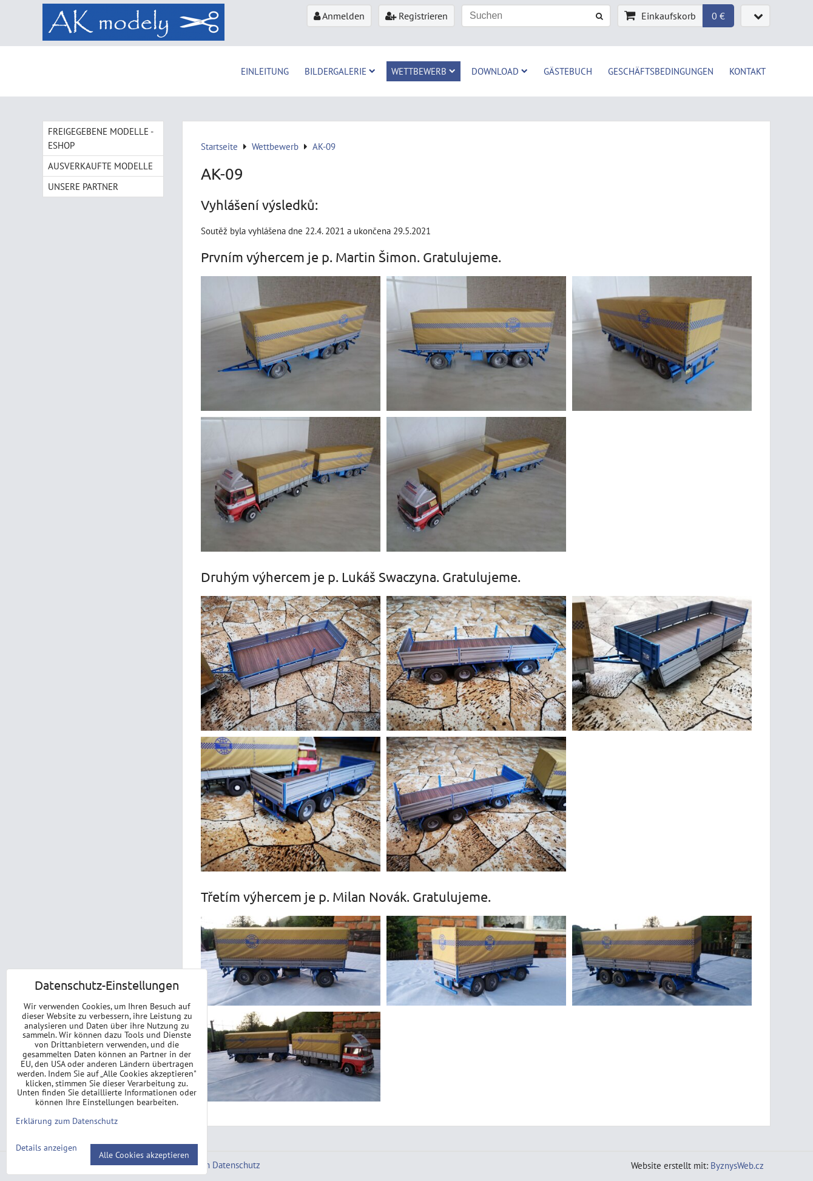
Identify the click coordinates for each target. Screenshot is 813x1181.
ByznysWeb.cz (737, 1165)
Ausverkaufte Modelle (100, 166)
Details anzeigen (46, 1147)
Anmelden (339, 16)
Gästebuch (568, 71)
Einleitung (265, 71)
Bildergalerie (340, 71)
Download (499, 71)
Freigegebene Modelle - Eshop (100, 138)
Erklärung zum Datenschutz (207, 1165)
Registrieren (416, 16)
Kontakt (747, 71)
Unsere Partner (83, 186)
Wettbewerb (423, 71)
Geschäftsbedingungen (660, 71)
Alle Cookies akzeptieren (144, 1154)
